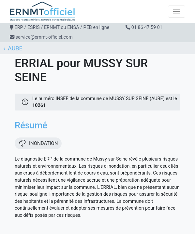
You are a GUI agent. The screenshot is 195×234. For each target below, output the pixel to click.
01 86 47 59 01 (146, 27)
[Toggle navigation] (176, 12)
